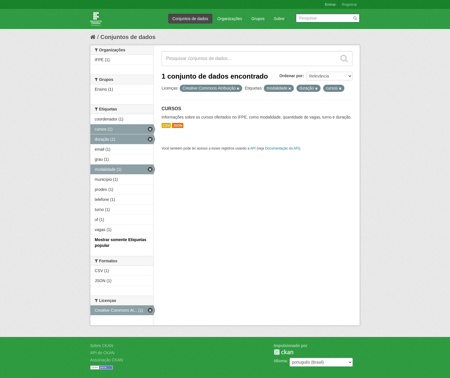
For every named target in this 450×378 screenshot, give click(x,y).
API (253, 148)
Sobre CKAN (101, 345)
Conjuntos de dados (190, 18)
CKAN (283, 352)
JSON (177, 125)
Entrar (330, 4)
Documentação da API (282, 148)
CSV (166, 125)
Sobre (279, 18)
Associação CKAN (106, 360)
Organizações (229, 18)
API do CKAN (102, 352)
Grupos (258, 18)
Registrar (349, 4)
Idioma (280, 360)
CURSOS (171, 108)
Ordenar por (291, 75)
